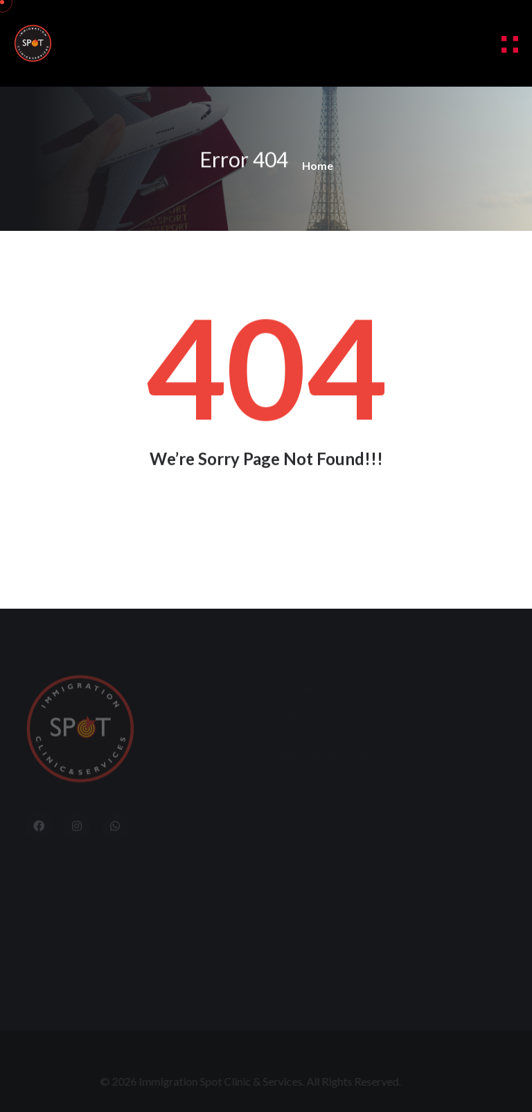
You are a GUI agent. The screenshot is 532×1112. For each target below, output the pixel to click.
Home (317, 165)
